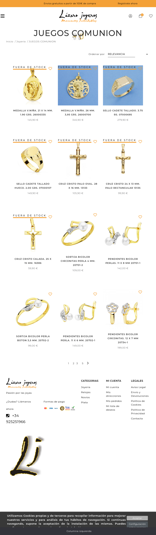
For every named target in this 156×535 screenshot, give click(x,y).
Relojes (86, 392)
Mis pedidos (114, 400)
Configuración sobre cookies (137, 526)
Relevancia (116, 54)
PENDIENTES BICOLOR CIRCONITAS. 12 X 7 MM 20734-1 (122, 338)
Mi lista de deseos (112, 408)
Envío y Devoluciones (140, 393)
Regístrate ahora (128, 3)
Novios (85, 397)
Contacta (137, 418)
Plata (84, 402)
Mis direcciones (113, 393)
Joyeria (85, 386)
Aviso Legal (138, 386)
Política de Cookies (138, 402)
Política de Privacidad (138, 411)
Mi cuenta (112, 386)
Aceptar (137, 518)
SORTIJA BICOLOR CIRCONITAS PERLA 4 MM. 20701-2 (78, 260)
